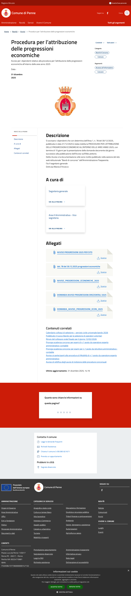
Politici (4, 524)
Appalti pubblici (40, 524)
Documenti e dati (8, 533)
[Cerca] (127, 13)
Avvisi (22, 31)
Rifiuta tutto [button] (74, 587)
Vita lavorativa (39, 516)
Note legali (70, 558)
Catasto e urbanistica (42, 529)
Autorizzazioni (71, 529)
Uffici (3, 516)
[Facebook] (106, 12)
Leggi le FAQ (38, 558)
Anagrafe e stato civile (42, 508)
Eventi (100, 532)
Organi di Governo (8, 508)
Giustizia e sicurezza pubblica (77, 512)
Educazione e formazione (76, 508)
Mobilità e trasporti (41, 537)
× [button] (128, 571)
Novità (14, 31)
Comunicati (102, 512)
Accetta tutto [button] (56, 587)
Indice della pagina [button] (20, 131)
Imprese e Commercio (42, 520)
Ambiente (70, 520)
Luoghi (101, 528)
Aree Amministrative (9, 512)
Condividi (100, 42)
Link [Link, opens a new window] (87, 582)
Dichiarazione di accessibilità (77, 562)
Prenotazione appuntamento (45, 549)
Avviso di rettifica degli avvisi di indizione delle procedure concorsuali (76, 362)
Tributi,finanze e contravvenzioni (79, 516)
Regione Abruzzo (8, 3)
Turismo (37, 533)
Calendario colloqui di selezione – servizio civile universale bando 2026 (77, 332)
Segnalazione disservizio (43, 554)
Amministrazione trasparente (77, 549)
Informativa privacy (73, 554)
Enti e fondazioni (8, 520)
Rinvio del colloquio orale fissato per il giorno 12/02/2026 (71, 339)
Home (6, 31)
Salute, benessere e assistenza (78, 524)
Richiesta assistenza (42, 562)
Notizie (101, 508)
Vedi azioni (112, 42)
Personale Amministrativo (11, 529)
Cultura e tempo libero (42, 512)
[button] (65, 592)
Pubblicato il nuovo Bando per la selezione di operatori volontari (74, 335)
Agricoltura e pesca (73, 533)
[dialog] (65, 582)
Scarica (101, 257)
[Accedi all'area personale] (118, 3)
